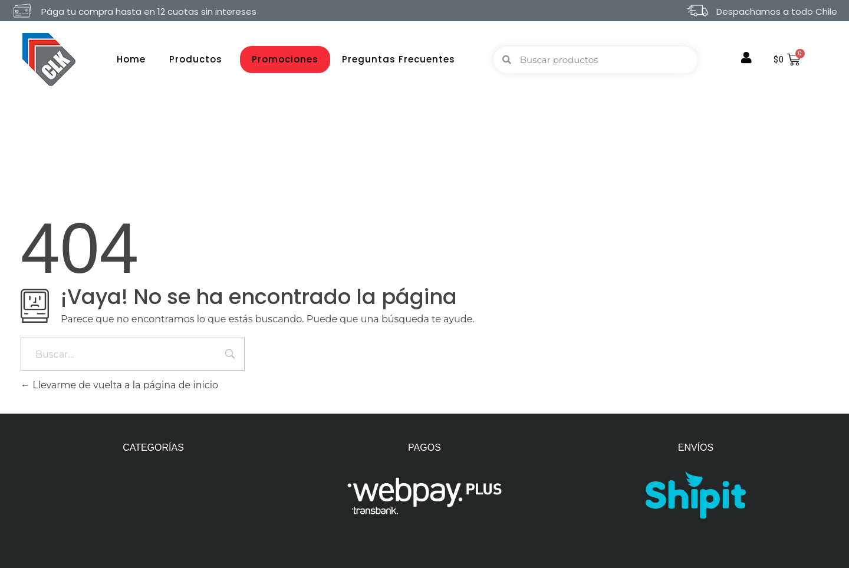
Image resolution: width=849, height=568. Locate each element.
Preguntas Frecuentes (398, 59)
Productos (198, 59)
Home (131, 59)
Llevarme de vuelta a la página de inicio (119, 385)
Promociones (285, 59)
